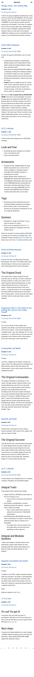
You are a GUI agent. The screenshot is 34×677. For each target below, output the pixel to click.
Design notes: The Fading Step (14, 6)
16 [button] (25, 648)
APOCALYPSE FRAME (15, 51)
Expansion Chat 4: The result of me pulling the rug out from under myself (16, 310)
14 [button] (17, 648)
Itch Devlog (4, 12)
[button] (4, 648)
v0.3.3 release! (7, 128)
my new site (13, 622)
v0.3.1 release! (7, 468)
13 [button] (13, 648)
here (18, 592)
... (1, 39)
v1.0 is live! (6, 598)
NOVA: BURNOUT (25, 238)
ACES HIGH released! (10, 45)
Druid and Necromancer (11, 249)
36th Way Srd (12, 256)
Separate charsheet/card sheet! (14, 561)
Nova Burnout (12, 12)
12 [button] (8, 648)
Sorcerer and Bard (9, 419)
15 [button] (21, 648)
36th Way (27, 332)
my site (9, 334)
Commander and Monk (11, 348)
